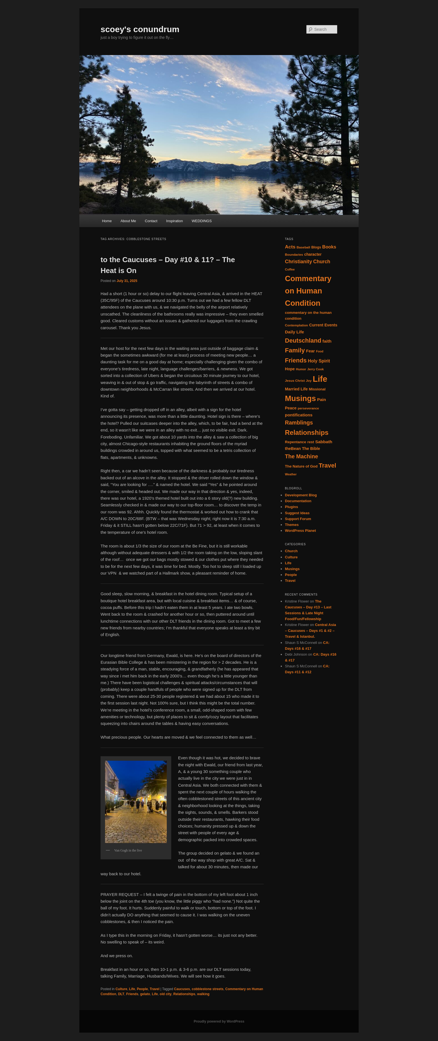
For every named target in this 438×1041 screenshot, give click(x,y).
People (142, 989)
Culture (121, 989)
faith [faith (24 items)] (326, 341)
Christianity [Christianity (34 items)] (298, 261)
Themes (292, 525)
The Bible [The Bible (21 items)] (311, 448)
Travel (155, 989)
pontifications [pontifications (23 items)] (299, 414)
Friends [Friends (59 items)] (296, 360)
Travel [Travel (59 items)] (327, 465)
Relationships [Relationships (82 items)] (306, 432)
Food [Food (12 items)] (319, 351)
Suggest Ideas (297, 513)
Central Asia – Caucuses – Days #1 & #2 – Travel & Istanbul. (310, 631)
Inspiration (174, 221)
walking (203, 994)
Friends (132, 994)
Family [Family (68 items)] (295, 350)
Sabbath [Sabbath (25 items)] (323, 441)
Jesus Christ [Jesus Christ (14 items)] (295, 381)
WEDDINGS (202, 221)
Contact (151, 221)
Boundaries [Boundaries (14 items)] (294, 255)
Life (132, 989)
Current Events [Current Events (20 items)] (323, 325)
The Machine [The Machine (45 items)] (301, 456)
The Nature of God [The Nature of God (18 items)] (301, 466)
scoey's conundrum (140, 29)
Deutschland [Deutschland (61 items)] (303, 340)
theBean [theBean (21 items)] (293, 448)
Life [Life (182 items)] (320, 378)
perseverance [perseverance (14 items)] (308, 408)
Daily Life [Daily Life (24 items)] (294, 331)
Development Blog (301, 495)
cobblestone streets (207, 989)
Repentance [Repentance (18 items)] (295, 442)
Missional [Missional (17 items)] (317, 389)
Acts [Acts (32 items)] (290, 247)
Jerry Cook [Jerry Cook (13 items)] (315, 369)
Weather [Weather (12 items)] (291, 474)
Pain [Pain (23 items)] (321, 399)
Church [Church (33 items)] (321, 261)
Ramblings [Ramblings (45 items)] (299, 422)
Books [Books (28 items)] (329, 246)
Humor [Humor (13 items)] (301, 369)
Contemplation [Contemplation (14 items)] (296, 325)
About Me (128, 221)
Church (291, 551)
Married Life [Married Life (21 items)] (296, 389)
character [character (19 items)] (313, 254)
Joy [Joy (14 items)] (308, 381)
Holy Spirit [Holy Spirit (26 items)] (319, 361)
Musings (292, 569)
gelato (145, 994)
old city (166, 994)
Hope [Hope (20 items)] (290, 369)
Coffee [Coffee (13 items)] (290, 269)
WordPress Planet (300, 530)
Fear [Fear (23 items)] (310, 350)
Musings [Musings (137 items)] (300, 398)
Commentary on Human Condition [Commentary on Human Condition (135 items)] (308, 290)
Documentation (298, 501)
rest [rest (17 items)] (310, 442)
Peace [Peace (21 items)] (291, 408)
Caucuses (182, 989)
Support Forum (298, 519)
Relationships (184, 994)
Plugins (291, 507)
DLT (121, 994)
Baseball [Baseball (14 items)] (303, 247)
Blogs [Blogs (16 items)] (316, 247)
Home (107, 221)
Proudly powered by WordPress (219, 1021)
